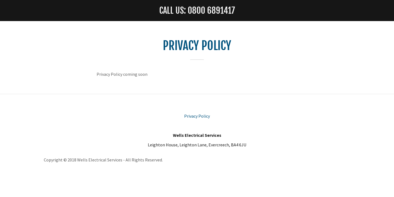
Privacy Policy (197, 116)
